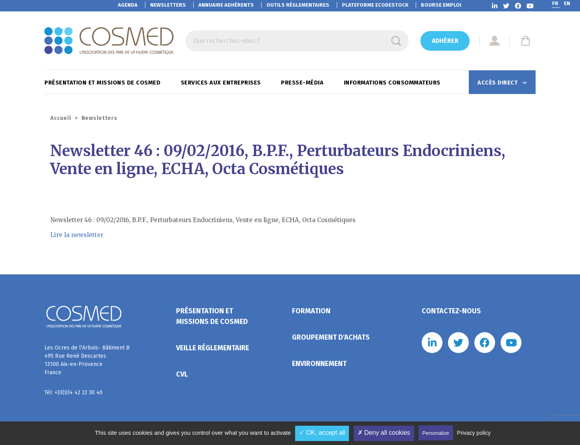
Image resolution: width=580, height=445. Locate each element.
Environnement (319, 363)
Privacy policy (474, 433)
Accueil (60, 118)
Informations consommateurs (393, 82)
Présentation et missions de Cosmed (103, 82)
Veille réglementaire (212, 348)
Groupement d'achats (331, 337)
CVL (182, 374)
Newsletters (168, 5)
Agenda (128, 5)
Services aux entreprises (222, 82)
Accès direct (498, 82)
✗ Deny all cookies (384, 432)
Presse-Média (303, 82)
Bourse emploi (441, 5)
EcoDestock (375, 5)
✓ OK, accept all (322, 432)
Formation (311, 311)
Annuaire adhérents (226, 5)
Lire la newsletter (76, 235)
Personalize (435, 433)
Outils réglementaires (297, 5)
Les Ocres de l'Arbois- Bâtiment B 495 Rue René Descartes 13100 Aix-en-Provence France (87, 360)
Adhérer (445, 40)
